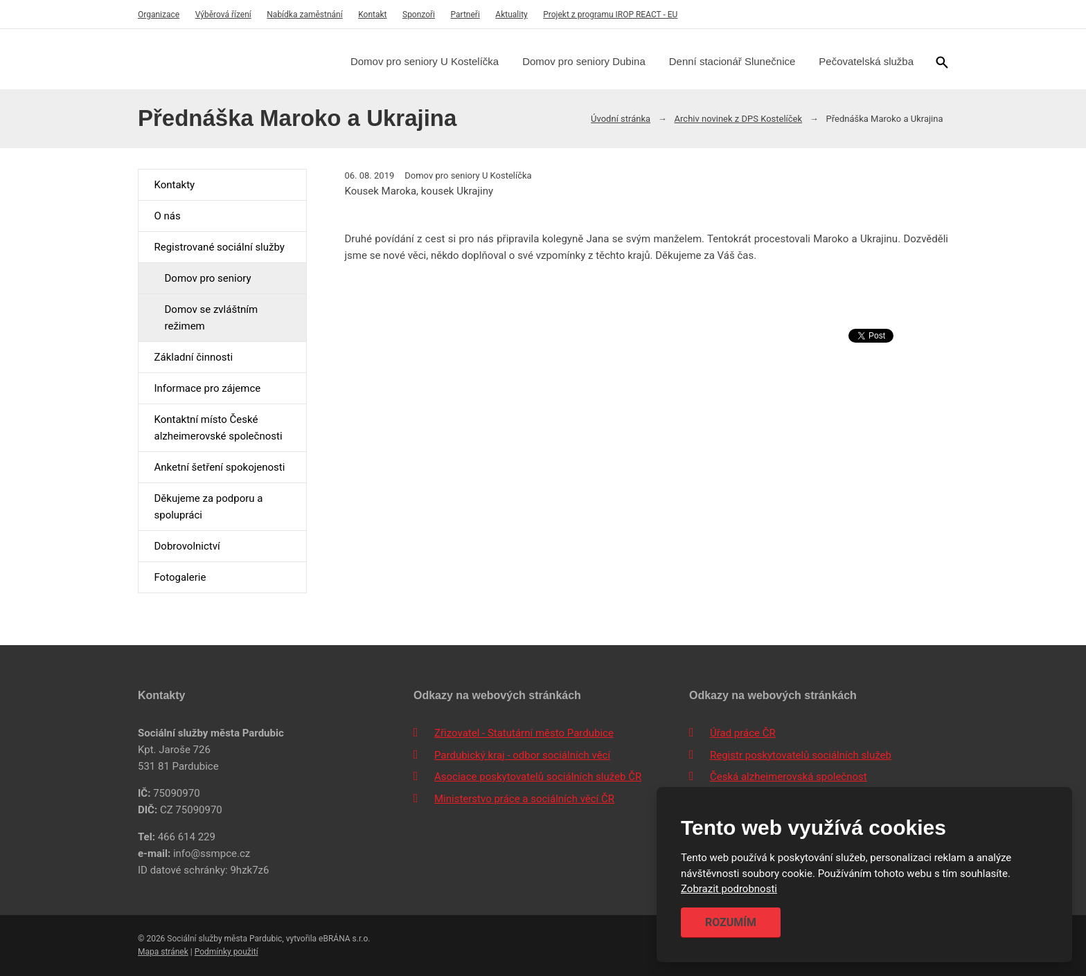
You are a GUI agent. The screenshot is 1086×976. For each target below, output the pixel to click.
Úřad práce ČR (743, 733)
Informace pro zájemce (207, 388)
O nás (167, 216)
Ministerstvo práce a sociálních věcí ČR (524, 799)
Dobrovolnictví (187, 546)
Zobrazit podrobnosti (729, 889)
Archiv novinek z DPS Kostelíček (739, 119)
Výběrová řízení (223, 14)
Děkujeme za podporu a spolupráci (208, 506)
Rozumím (730, 922)
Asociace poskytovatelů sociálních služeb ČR (537, 776)
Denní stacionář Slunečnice (732, 61)
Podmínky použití (226, 952)
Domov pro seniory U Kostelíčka (424, 61)
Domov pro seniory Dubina (584, 61)
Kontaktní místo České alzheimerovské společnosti (218, 427)
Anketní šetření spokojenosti (219, 467)
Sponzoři (418, 14)
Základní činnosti (193, 357)
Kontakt (372, 14)
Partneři (465, 14)
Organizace (158, 14)
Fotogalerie (180, 577)
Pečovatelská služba (866, 61)
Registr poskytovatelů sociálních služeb (800, 755)
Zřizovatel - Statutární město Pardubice (524, 733)
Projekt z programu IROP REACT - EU (610, 14)
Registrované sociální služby (219, 247)
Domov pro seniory (207, 278)
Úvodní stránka (620, 119)
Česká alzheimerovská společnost (788, 776)
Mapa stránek (163, 952)
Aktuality (511, 14)
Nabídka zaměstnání (304, 14)
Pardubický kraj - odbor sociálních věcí (522, 755)
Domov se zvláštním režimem (211, 317)
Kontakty (174, 185)
